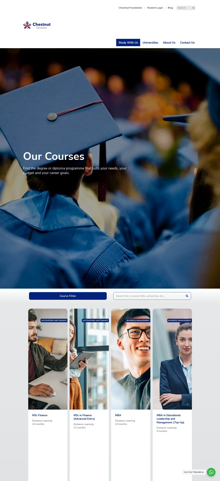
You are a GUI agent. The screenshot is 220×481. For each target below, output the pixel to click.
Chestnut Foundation (130, 7)
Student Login (155, 7)
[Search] (193, 8)
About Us (169, 43)
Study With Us (128, 43)
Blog (170, 7)
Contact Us (187, 43)
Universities (150, 43)
